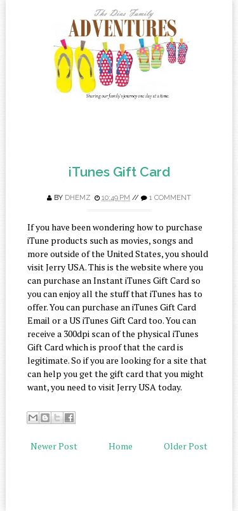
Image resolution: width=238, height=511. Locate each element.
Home (121, 446)
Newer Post (53, 446)
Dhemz (78, 198)
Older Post (186, 446)
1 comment (170, 198)
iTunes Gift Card (119, 172)
